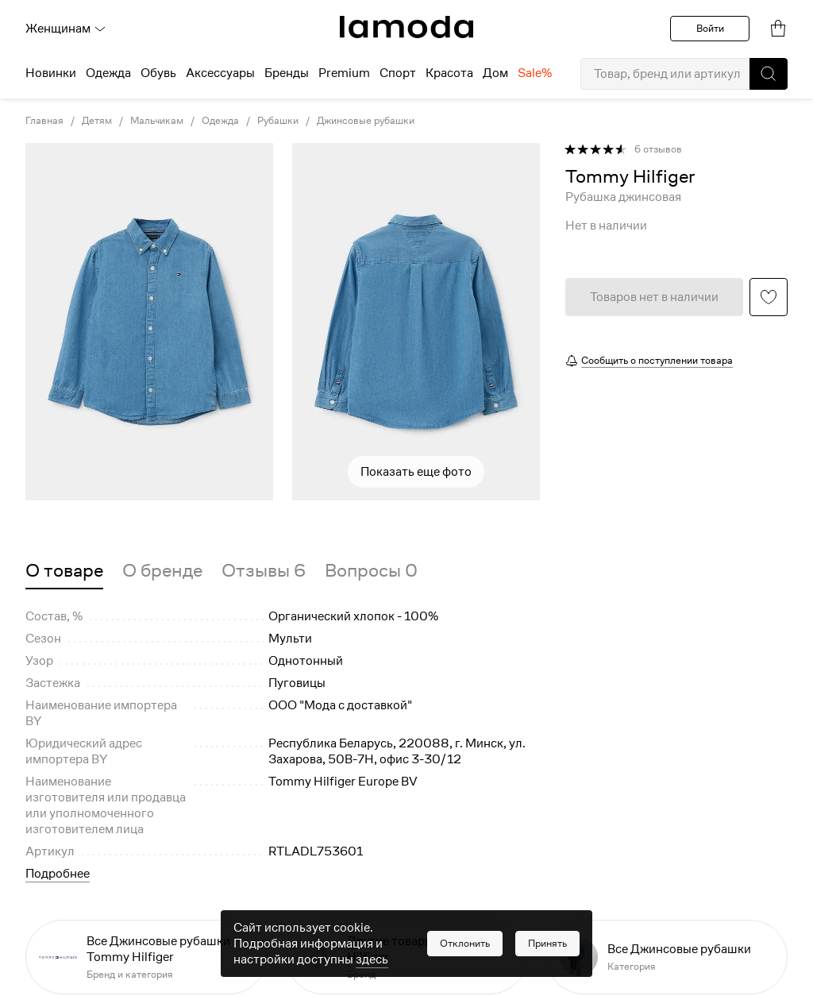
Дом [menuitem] (495, 73)
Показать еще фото (416, 472)
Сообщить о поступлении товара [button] (657, 360)
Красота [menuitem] (449, 73)
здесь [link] (372, 959)
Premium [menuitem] (344, 73)
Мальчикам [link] (156, 120)
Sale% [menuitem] (535, 73)
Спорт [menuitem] (398, 73)
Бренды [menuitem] (286, 73)
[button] (768, 74)
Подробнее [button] (57, 874)
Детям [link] (97, 120)
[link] (406, 27)
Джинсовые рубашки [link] (365, 120)
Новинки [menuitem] (50, 73)
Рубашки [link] (278, 120)
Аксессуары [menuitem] (220, 73)
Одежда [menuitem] (108, 73)
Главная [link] (44, 120)
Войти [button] (710, 28)
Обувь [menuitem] (158, 73)
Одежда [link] (220, 120)
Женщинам (65, 29)
